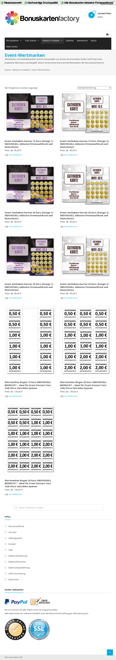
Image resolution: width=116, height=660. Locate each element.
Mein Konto (12, 46)
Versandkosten (15, 155)
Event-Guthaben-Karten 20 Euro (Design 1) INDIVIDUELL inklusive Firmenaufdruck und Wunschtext (29, 215)
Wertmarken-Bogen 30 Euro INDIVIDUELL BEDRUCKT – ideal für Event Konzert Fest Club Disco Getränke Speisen (28, 483)
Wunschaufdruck (16, 526)
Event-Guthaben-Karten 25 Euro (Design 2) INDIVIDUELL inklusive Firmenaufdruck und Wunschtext (84, 286)
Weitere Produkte (51, 40)
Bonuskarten (12, 40)
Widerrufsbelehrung (17, 555)
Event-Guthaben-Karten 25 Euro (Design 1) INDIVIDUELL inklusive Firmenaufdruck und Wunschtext (29, 286)
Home (7, 69)
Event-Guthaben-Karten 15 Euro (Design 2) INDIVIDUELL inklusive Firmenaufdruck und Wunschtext (84, 143)
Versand (12, 532)
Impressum (13, 579)
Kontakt (12, 544)
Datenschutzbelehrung (19, 567)
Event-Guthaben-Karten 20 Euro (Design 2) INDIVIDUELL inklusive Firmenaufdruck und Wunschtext (84, 215)
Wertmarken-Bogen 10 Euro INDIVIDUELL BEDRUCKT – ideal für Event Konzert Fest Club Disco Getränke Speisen (28, 385)
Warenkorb (82, 40)
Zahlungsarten (15, 538)
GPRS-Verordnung (16, 573)
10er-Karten (30, 40)
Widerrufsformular (17, 561)
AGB (10, 550)
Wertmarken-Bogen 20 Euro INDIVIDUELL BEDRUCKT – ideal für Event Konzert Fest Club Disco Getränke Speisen (83, 385)
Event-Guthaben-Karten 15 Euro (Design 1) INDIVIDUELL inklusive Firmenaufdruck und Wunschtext (29, 143)
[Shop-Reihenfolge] (94, 88)
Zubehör (70, 40)
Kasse (94, 40)
